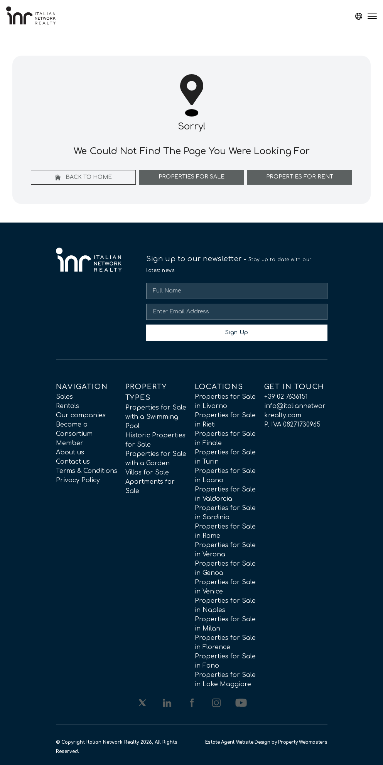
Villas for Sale (147, 472)
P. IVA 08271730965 (292, 424)
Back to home (83, 177)
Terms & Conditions (86, 471)
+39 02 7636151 (286, 396)
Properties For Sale (191, 177)
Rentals (67, 406)
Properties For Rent (299, 177)
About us (70, 452)
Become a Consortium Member (74, 434)
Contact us (73, 461)
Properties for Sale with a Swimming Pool (155, 417)
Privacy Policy (78, 480)
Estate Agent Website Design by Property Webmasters (266, 742)
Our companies (81, 415)
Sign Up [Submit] (236, 332)
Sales (64, 396)
